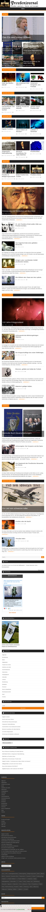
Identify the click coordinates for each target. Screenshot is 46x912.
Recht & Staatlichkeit (6, 689)
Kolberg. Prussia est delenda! (7, 856)
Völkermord (35, 886)
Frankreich (28, 876)
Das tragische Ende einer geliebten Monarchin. (11, 852)
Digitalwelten (5, 662)
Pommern (4, 686)
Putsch (40, 884)
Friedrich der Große (6, 664)
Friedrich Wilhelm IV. (22, 878)
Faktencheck (22, 876)
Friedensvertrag (39, 876)
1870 (6, 873)
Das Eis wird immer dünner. (16, 37)
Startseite (3, 826)
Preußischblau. (35, 151)
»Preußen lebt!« (20, 538)
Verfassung (26, 886)
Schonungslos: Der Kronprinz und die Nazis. (29, 446)
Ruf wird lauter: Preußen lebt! (14, 758)
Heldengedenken (5, 881)
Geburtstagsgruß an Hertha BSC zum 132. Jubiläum (12, 849)
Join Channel (12, 612)
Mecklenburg (5, 681)
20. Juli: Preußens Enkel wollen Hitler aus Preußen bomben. (14, 851)
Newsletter (3, 822)
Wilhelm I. (15, 889)
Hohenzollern (13, 881)
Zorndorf (26, 889)
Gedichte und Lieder (6, 667)
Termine (4, 696)
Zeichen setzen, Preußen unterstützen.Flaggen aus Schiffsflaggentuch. (11, 644)
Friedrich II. (4, 878)
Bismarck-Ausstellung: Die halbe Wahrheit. (21, 153)
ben (4, 65)
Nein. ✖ (29, 909)
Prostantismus (35, 884)
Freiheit (33, 876)
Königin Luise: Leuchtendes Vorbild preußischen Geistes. (13, 858)
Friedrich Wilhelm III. (12, 878)
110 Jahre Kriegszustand (12, 322)
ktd (3, 131)
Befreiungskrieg (22, 873)
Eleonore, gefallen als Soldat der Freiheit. (28, 369)
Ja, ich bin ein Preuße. (20, 909)
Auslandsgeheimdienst (13, 873)
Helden (35, 878)
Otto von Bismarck (23, 884)
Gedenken (30, 878)
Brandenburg (5, 657)
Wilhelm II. (20, 889)
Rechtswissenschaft (6, 691)
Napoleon (10, 884)
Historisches (4, 672)
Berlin (38, 873)
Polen (29, 884)
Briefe (3, 659)
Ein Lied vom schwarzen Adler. (15, 508)
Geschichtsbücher (6, 669)
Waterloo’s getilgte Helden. (23, 386)
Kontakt (3, 821)
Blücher (42, 873)
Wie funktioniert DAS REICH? (11, 766)
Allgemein (4, 654)
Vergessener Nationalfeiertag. (32, 50)
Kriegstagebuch (5, 674)
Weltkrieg (10, 889)
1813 (3, 873)
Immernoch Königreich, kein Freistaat (35, 84)
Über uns (3, 824)
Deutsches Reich (14, 876)
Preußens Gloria (35, 175)
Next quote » (41, 570)
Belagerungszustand (31, 873)
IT (17, 881)
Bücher (3, 876)
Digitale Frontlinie (7, 129)
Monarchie (4, 884)
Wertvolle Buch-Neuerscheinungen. (17, 433)
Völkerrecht (4, 889)
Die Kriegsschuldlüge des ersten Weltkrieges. (29, 352)
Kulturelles (4, 677)
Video (31, 886)
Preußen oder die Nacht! (23, 521)
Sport (3, 694)
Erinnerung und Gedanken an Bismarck (18, 211)
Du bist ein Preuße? (5, 819)
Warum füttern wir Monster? (24, 761)
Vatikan (20, 886)
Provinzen (3, 801)
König (24, 881)
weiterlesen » (19, 219)
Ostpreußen (15, 884)
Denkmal (8, 876)
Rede (3, 886)
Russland (16, 886)
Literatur (4, 679)
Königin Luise (30, 881)
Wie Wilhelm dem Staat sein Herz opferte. (28, 277)
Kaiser (20, 881)
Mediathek (4, 684)
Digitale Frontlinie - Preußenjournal (9, 761)
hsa (4, 40)
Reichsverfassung (9, 886)
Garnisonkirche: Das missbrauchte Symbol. (8, 108)
